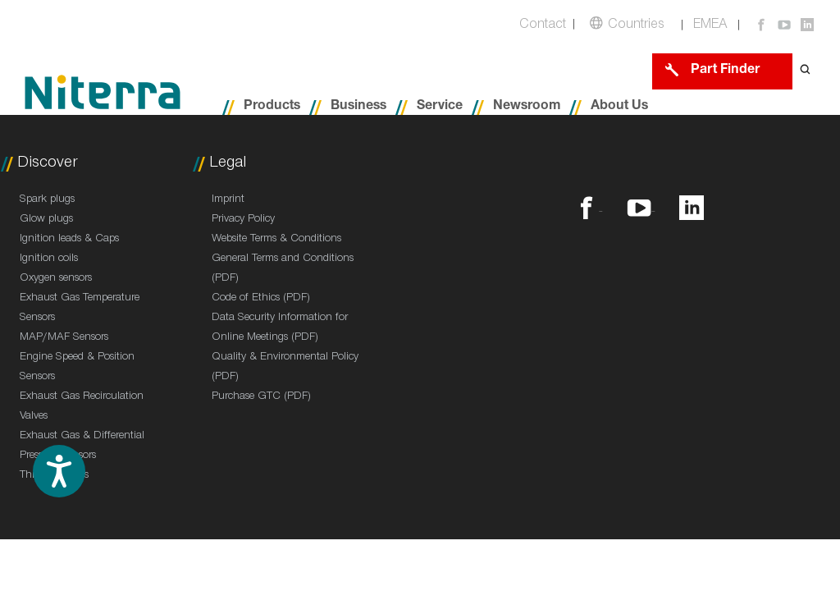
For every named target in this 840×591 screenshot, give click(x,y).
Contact (542, 26)
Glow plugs (46, 220)
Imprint (228, 200)
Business (358, 107)
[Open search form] (805, 71)
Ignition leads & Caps (69, 239)
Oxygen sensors (56, 279)
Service (440, 107)
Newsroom (526, 107)
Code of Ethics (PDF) (261, 299)
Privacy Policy (243, 220)
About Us (619, 107)
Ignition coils (49, 259)
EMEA (710, 26)
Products (272, 107)
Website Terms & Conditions (276, 239)
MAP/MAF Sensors (64, 338)
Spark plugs (47, 200)
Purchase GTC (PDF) (261, 397)
